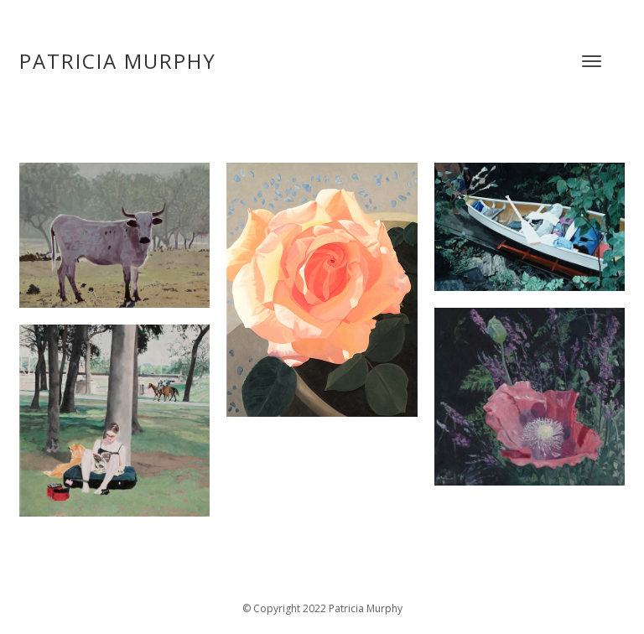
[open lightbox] (114, 290)
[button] (591, 61)
